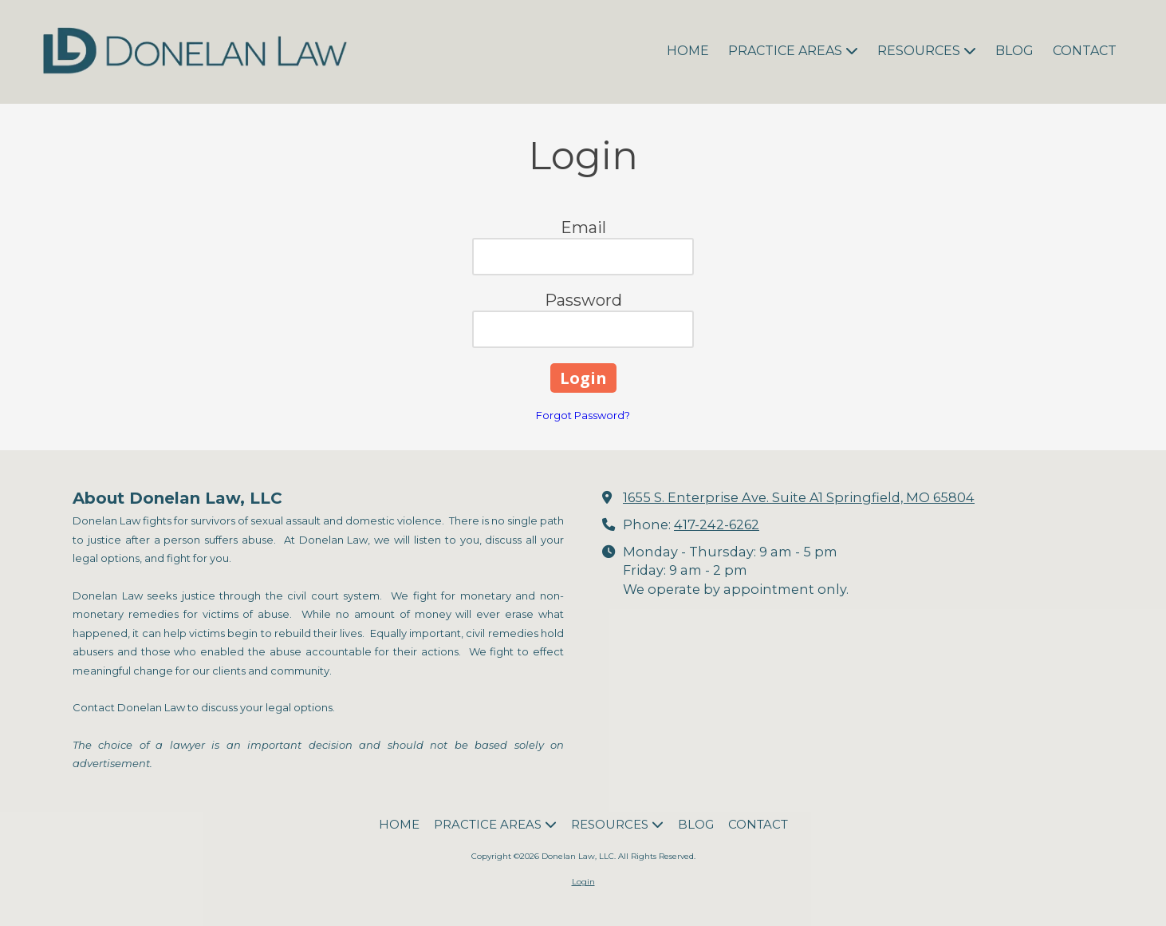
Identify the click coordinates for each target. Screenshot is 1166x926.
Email (583, 227)
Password (583, 300)
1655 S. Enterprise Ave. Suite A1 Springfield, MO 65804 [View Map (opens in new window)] (799, 497)
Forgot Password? (583, 415)
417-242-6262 (716, 524)
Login (583, 882)
